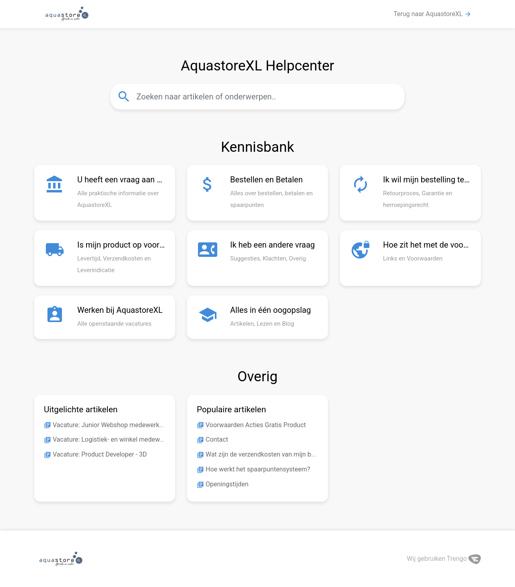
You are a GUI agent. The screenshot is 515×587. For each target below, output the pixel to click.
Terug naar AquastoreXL (432, 14)
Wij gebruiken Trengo (444, 558)
